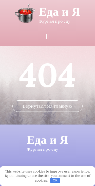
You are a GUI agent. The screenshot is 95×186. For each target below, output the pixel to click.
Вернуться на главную (47, 106)
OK (55, 180)
